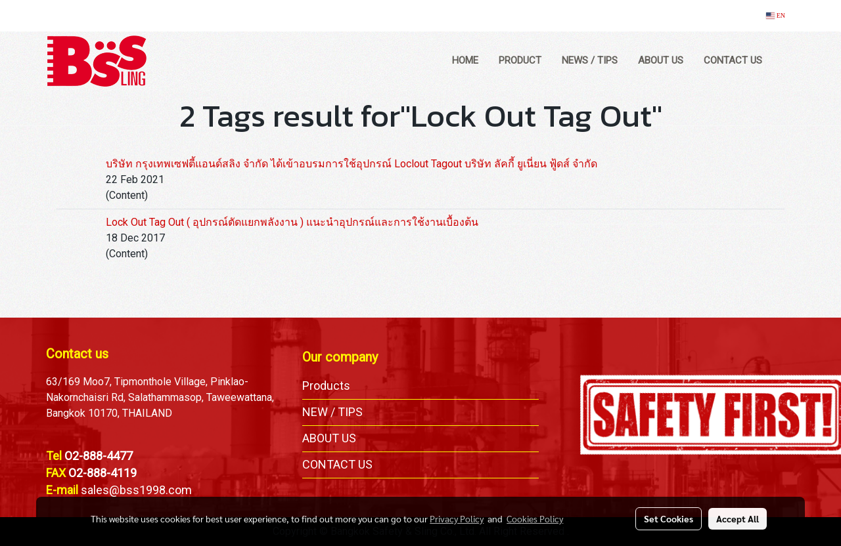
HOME (465, 60)
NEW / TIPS (332, 412)
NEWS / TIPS (590, 60)
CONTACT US (733, 60)
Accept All (737, 518)
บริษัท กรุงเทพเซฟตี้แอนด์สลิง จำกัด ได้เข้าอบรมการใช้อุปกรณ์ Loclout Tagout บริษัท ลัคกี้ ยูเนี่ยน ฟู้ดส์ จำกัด (351, 164)
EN (775, 15)
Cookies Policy (535, 518)
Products (326, 385)
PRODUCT (520, 60)
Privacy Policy (457, 518)
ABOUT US (660, 60)
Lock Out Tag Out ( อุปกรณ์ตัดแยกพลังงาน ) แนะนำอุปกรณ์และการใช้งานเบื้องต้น (292, 222)
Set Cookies (668, 518)
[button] (784, 61)
